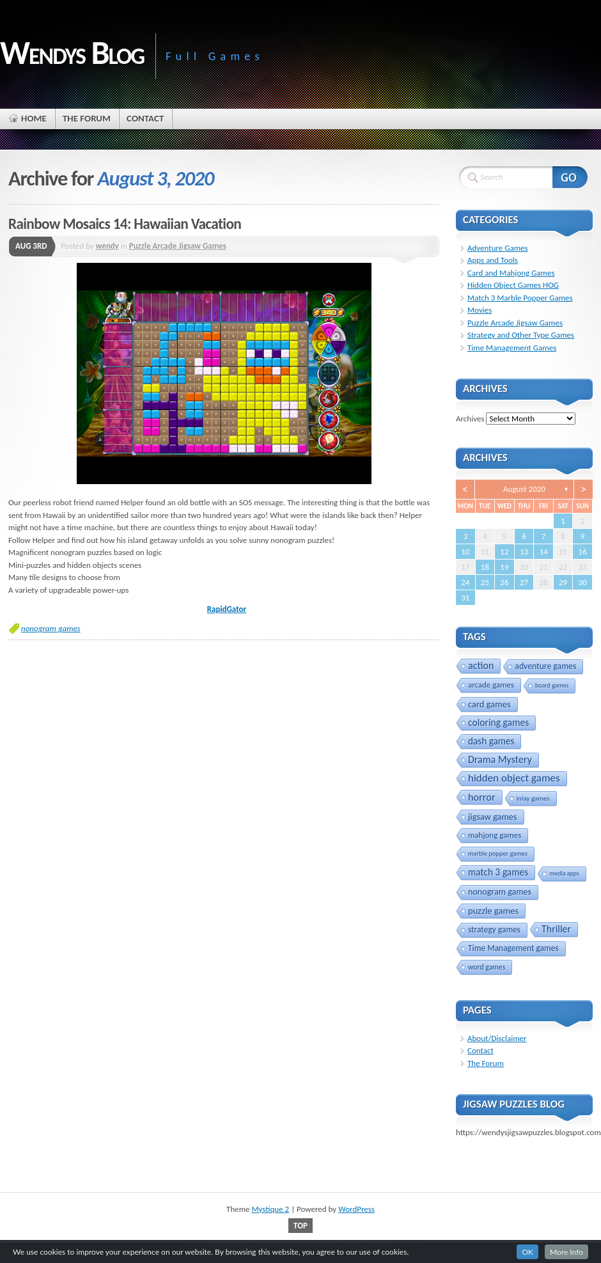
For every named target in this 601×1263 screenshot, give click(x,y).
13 (524, 551)
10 (465, 551)
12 (504, 551)
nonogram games (51, 628)
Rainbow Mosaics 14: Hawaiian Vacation (124, 224)
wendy (107, 246)
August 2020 (524, 489)
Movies (479, 310)
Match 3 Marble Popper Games (520, 297)
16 (583, 551)
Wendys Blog (72, 52)
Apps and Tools (492, 260)
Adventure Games (497, 248)
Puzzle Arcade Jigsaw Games (177, 246)
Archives (470, 418)
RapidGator (226, 609)
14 (543, 551)
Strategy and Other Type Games (520, 335)
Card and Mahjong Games (511, 273)
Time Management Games (511, 347)
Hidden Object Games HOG (513, 285)
